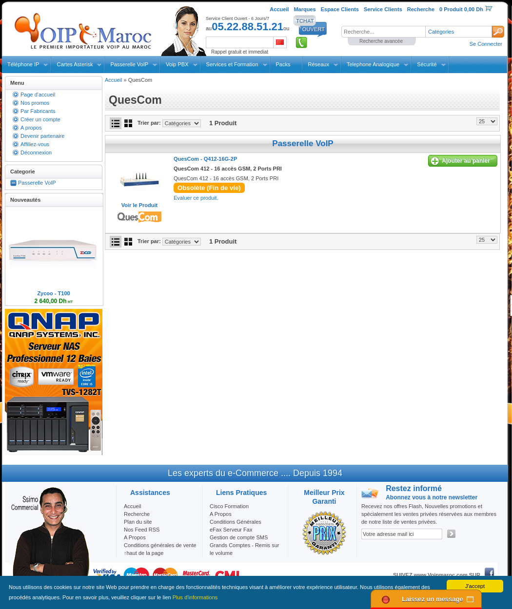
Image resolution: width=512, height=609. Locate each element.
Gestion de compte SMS (239, 537)
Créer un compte (40, 119)
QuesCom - (205, 159)
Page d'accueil (37, 94)
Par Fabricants (38, 111)
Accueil (113, 80)
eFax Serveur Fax (231, 530)
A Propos (221, 514)
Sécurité (426, 64)
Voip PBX (177, 64)
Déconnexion (36, 152)
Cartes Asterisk (75, 64)
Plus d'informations (195, 597)
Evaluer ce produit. (196, 198)
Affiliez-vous (34, 144)
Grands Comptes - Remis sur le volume (244, 549)
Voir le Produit (139, 205)
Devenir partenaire (42, 136)
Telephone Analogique (373, 64)
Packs (283, 64)
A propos (30, 128)
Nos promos (34, 103)
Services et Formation (232, 64)
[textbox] (383, 32)
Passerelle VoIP (129, 64)
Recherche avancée (381, 41)
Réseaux (318, 64)
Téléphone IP (23, 64)
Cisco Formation (229, 506)
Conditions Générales (235, 522)
